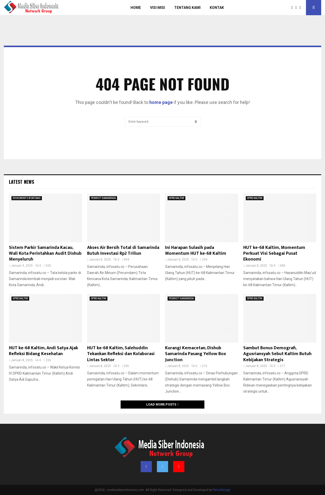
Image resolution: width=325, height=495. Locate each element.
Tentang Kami (187, 8)
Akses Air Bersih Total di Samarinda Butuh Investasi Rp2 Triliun (123, 250)
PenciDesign (221, 490)
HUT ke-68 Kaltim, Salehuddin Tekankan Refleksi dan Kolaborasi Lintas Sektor (121, 354)
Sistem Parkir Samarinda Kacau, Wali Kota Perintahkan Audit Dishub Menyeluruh (45, 253)
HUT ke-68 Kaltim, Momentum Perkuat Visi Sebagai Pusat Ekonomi (274, 253)
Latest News (21, 181)
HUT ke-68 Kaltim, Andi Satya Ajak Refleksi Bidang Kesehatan (43, 351)
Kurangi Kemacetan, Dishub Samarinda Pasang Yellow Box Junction (195, 354)
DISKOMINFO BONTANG (27, 198)
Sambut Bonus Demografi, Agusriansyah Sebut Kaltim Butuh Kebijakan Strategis (277, 354)
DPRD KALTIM (176, 198)
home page (161, 102)
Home (136, 8)
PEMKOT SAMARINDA (103, 198)
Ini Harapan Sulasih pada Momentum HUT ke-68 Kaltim (195, 250)
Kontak (217, 8)
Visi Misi (157, 8)
